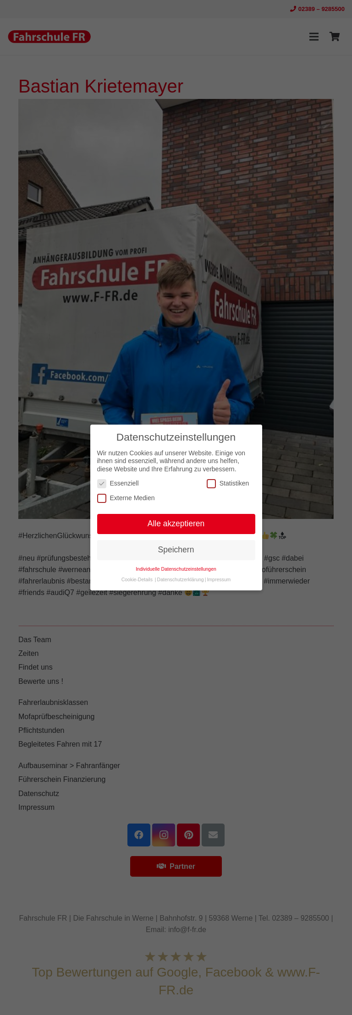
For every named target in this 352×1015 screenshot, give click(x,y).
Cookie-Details (137, 579)
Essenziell (118, 483)
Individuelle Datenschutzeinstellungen (176, 569)
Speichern (176, 549)
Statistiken (228, 483)
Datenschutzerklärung (180, 579)
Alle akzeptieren (176, 523)
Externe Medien (126, 498)
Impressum (219, 579)
